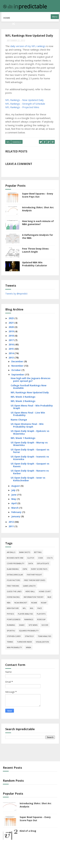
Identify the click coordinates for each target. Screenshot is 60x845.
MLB (49, 596)
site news (33, 624)
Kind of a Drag (28, 829)
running (11, 624)
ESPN (25, 568)
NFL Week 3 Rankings (23, 395)
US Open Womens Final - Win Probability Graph (27, 424)
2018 (11, 334)
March (15, 506)
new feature (13, 607)
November (17, 364)
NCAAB (34, 601)
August (15, 484)
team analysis (44, 635)
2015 (11, 347)
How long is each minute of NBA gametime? (38, 221)
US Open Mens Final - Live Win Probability (28, 413)
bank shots (24, 551)
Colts (49, 556)
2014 (11, 351)
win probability (14, 646)
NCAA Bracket (20, 601)
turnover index (24, 640)
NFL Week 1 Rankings (23, 436)
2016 (11, 343)
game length (29, 584)
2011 (11, 525)
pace (39, 607)
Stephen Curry (14, 635)
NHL (31, 607)
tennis (10, 640)
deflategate (43, 562)
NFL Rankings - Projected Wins (22, 106)
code (40, 556)
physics (10, 612)
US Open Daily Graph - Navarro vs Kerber (30, 471)
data (30, 562)
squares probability (29, 629)
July (13, 489)
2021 (11, 321)
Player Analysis (25, 612)
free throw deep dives (34, 579)
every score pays (39, 568)
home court (45, 590)
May (14, 497)
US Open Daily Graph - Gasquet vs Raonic (30, 464)
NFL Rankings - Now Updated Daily (24, 99)
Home (6, 16)
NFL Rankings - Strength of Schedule (25, 102)
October (16, 368)
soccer (44, 624)
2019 (11, 330)
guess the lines (14, 590)
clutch (30, 556)
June (14, 493)
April (14, 502)
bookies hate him (15, 556)
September (18, 373)
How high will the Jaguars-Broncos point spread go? (30, 378)
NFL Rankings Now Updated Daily (30, 391)
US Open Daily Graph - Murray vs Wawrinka (29, 442)
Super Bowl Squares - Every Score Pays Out (37, 194)
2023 (11, 317)
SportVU (11, 629)
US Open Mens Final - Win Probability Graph (32, 406)
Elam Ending (13, 568)
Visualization (42, 640)
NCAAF (44, 601)
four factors (13, 579)
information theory (34, 596)
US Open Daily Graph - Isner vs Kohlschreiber (28, 478)
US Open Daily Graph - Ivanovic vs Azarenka (30, 457)
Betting (38, 551)
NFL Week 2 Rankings (23, 399)
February (16, 510)
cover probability (15, 562)
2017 (11, 338)
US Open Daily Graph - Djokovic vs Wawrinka (30, 431)
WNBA (28, 646)
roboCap (41, 618)
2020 (11, 325)
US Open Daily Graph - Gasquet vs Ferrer (30, 449)
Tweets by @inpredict (16, 292)
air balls (11, 551)
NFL (8, 141)
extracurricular (15, 573)
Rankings (16, 141)
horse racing (13, 596)
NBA (8, 601)
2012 (11, 520)
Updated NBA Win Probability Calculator (34, 263)
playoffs (41, 612)
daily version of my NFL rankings (28, 45)
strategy (29, 635)
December (17, 360)
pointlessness (13, 618)
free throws (13, 584)
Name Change (19, 418)
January (16, 515)
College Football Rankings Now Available (28, 385)
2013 (11, 356)
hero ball (30, 590)
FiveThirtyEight (34, 573)
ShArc (22, 624)
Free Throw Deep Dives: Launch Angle (35, 249)
